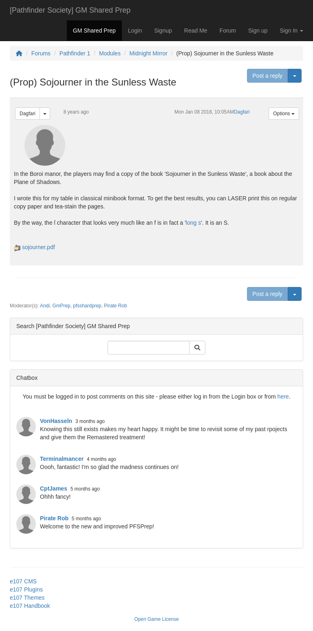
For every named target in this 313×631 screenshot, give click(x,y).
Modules (110, 53)
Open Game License (156, 619)
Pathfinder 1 (75, 53)
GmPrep (61, 306)
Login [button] (135, 30)
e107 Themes (27, 597)
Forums (41, 53)
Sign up (257, 30)
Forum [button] (228, 30)
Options (284, 113)
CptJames (53, 488)
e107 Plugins (26, 589)
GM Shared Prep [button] (94, 30)
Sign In (291, 30)
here (283, 396)
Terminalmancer (62, 459)
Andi (45, 306)
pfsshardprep (87, 306)
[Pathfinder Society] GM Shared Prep (70, 10)
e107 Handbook (30, 606)
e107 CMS (23, 581)
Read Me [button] (195, 30)
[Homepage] (19, 53)
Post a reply (267, 75)
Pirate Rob (115, 306)
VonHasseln (56, 421)
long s (193, 222)
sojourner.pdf (38, 247)
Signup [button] (163, 30)
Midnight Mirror (149, 53)
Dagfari (27, 113)
